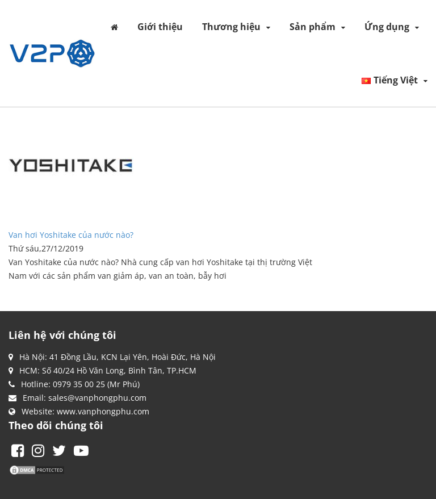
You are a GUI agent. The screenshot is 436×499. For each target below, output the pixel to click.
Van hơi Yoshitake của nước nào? (71, 234)
